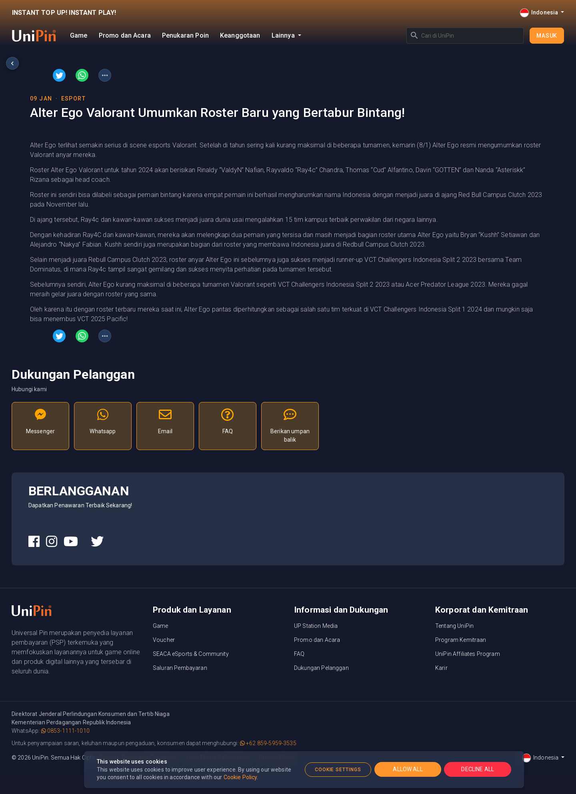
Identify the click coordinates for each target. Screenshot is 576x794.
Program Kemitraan (460, 640)
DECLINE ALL (477, 769)
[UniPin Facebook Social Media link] (34, 542)
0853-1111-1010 (65, 731)
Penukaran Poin (185, 35)
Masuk (546, 35)
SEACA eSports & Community (191, 654)
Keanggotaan (240, 35)
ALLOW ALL (407, 769)
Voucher (164, 640)
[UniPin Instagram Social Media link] (51, 542)
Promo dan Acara (125, 35)
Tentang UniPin (454, 626)
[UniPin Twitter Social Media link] (97, 542)
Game (79, 35)
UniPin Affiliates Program (467, 654)
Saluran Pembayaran (180, 668)
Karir (441, 668)
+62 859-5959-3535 (268, 743)
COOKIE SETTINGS (338, 769)
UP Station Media (316, 626)
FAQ (299, 654)
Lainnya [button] (284, 35)
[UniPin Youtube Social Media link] (71, 542)
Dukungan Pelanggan (321, 668)
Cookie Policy (240, 777)
